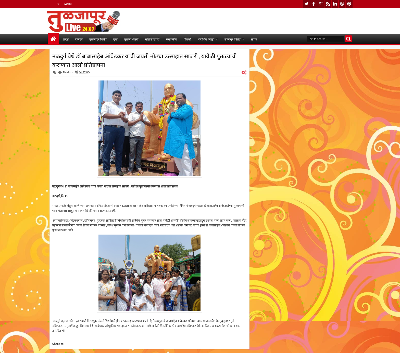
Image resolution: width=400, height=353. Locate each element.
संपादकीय (171, 39)
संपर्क (254, 39)
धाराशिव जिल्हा (206, 39)
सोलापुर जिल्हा (232, 39)
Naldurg (68, 72)
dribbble (342, 4)
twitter (306, 4)
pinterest (349, 4)
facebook (313, 4)
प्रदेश (66, 39)
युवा (115, 39)
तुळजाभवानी (131, 39)
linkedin (335, 4)
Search (348, 38)
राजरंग (79, 39)
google (320, 4)
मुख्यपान (53, 39)
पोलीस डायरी (152, 39)
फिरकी (187, 39)
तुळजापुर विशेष (98, 39)
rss (327, 4)
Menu (68, 3)
